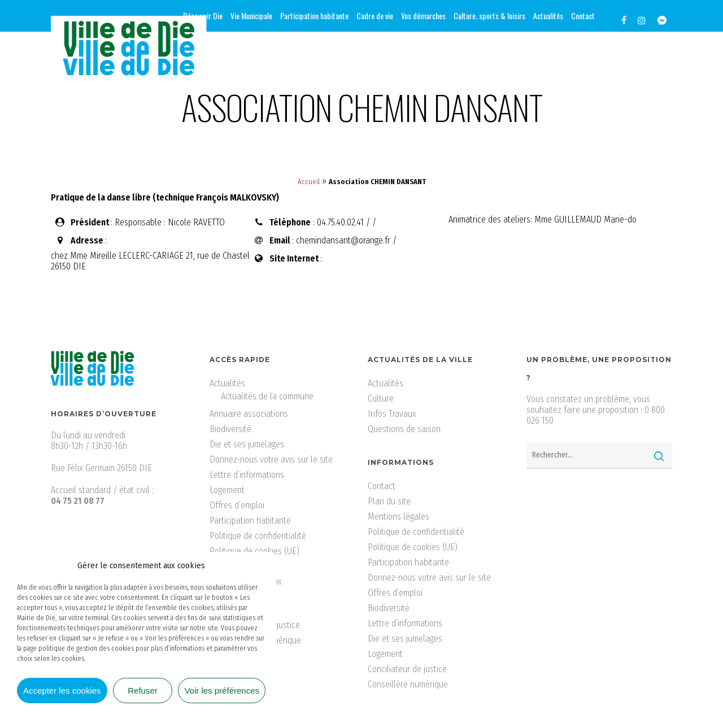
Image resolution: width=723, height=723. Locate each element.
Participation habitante (250, 520)
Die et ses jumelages (247, 444)
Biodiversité (230, 429)
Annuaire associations (249, 413)
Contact (381, 486)
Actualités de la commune (267, 396)
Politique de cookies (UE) (254, 551)
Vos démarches (237, 612)
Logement (227, 490)
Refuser (143, 690)
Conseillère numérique (261, 640)
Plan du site (389, 501)
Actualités (227, 383)
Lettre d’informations (247, 474)
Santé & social (236, 566)
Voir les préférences (221, 690)
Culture (381, 398)
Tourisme (225, 596)
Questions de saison (404, 429)
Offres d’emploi (237, 505)
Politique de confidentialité (258, 535)
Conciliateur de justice (260, 625)
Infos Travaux (392, 413)
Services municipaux (246, 581)
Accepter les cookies (62, 690)
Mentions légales (398, 516)
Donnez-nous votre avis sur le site (271, 459)
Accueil (309, 181)
